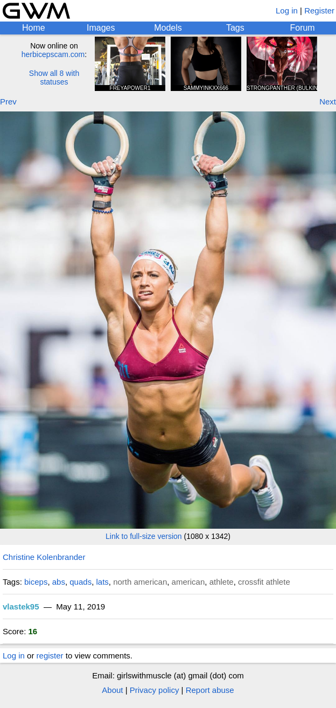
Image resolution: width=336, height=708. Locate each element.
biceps (35, 581)
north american (140, 581)
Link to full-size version (144, 536)
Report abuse (210, 690)
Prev (8, 101)
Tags (235, 27)
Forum (302, 27)
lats (102, 581)
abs (58, 581)
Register (319, 10)
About (112, 690)
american (188, 581)
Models (168, 27)
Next (327, 101)
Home (33, 27)
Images (101, 27)
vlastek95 (21, 606)
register (50, 655)
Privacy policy (154, 690)
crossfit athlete (264, 581)
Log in (287, 10)
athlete (221, 581)
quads (80, 581)
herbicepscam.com (53, 54)
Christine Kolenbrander (44, 557)
